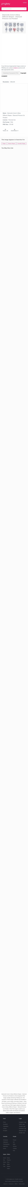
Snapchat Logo (22, 1130)
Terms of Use (22, 1183)
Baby (14, 1144)
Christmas (5, 1140)
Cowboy (15, 1148)
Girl (14, 1142)
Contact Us (11, 1183)
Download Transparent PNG (10, 73)
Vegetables (5, 1126)
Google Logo (22, 1132)
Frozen (14, 1140)
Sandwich (5, 1124)
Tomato (5, 1128)
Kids (14, 1150)
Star (4, 1164)
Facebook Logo (22, 1128)
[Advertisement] (14, 48)
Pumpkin (5, 1130)
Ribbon (8, 1166)
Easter (4, 1148)
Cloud (4, 1158)
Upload (25, 2)
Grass (4, 1162)
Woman (15, 1146)
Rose (8, 1162)
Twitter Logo (22, 1124)
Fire (4, 1160)
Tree (4, 1166)
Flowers (9, 1160)
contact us (16, 68)
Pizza (4, 1122)
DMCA (16, 1183)
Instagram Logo (22, 1122)
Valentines (5, 1146)
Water (8, 1164)
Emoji (8, 1158)
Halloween (5, 1142)
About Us (5, 1183)
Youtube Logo (22, 1126)
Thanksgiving (6, 1144)
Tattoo (8, 1168)
